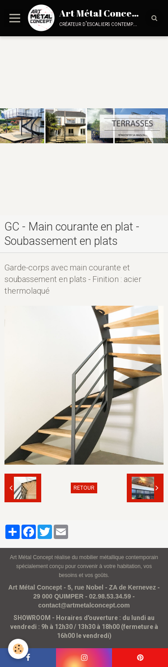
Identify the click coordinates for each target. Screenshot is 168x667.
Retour (84, 488)
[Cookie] (18, 649)
